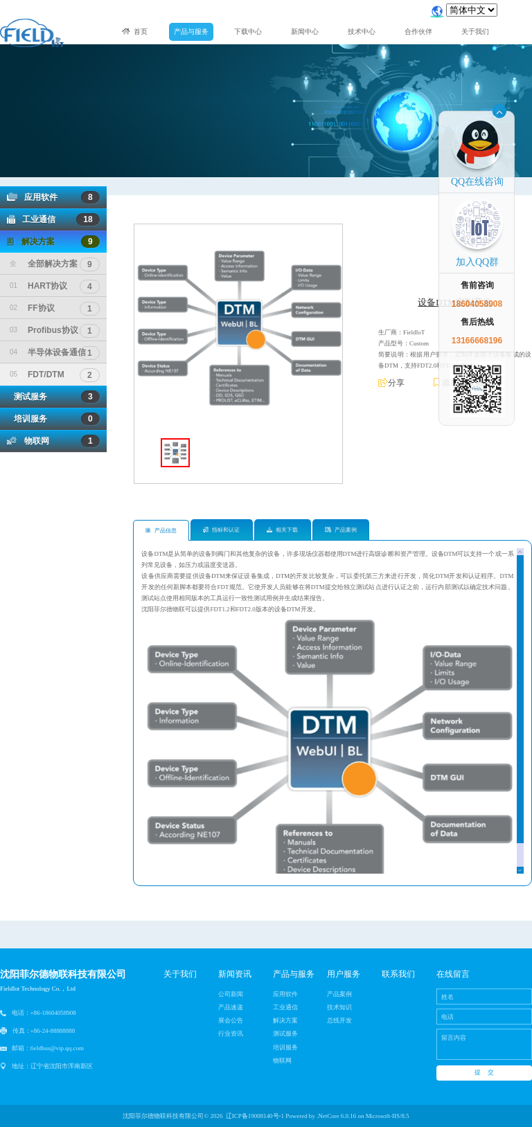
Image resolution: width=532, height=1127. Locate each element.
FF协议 (55, 308)
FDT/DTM (55, 374)
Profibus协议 (55, 330)
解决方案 (53, 241)
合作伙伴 (418, 31)
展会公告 (230, 1020)
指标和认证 (221, 530)
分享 (391, 383)
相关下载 (282, 530)
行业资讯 (230, 1033)
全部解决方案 (55, 264)
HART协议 (55, 286)
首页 (135, 31)
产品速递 (230, 1007)
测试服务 (53, 396)
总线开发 (339, 1020)
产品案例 (341, 530)
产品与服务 (191, 31)
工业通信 (53, 219)
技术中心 (361, 31)
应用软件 (53, 197)
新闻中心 (305, 31)
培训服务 (53, 419)
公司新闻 (230, 994)
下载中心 (248, 31)
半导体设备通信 (55, 352)
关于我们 (475, 31)
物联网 (53, 441)
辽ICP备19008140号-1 (255, 1115)
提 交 (484, 1072)
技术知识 (339, 1007)
